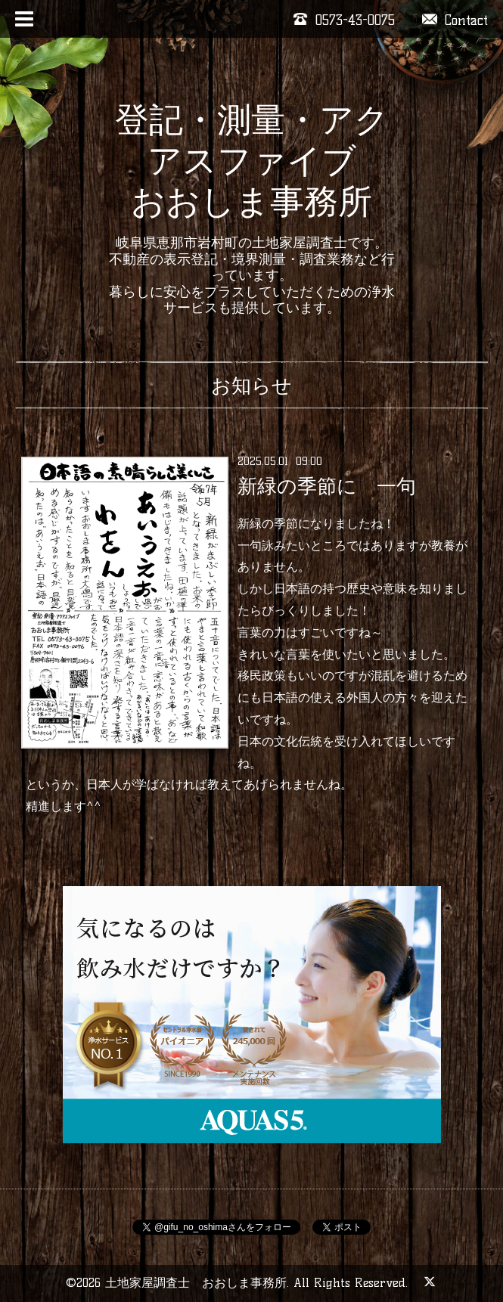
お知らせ (251, 386)
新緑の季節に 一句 (327, 486)
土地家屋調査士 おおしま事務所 (196, 1283)
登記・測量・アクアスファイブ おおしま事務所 (252, 160)
